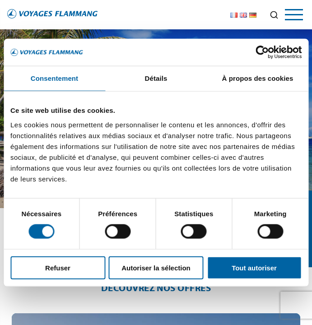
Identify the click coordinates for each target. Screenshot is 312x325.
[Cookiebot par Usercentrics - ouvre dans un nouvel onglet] (262, 52)
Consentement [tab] (54, 78)
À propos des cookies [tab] (257, 78)
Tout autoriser (254, 267)
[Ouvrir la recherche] (274, 15)
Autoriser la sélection (156, 267)
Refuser (57, 267)
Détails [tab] (156, 78)
